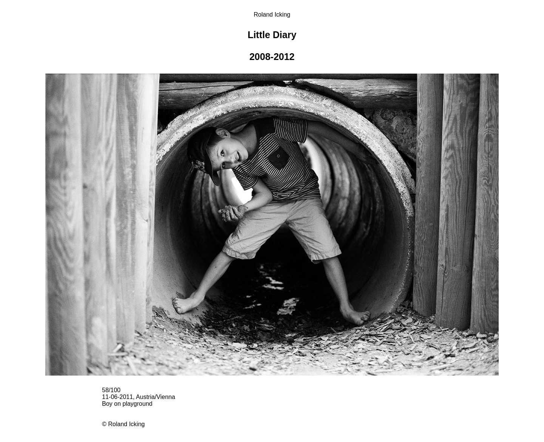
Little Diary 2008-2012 (271, 45)
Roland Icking (272, 14)
